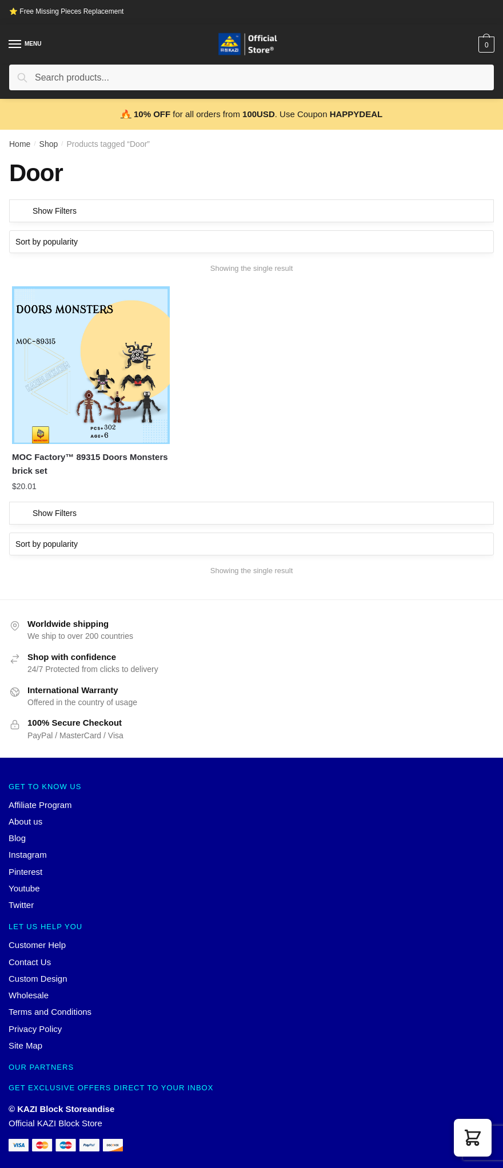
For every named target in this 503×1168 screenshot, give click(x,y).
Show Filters (55, 210)
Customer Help (37, 935)
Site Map (25, 1035)
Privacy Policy (35, 1018)
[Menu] (15, 44)
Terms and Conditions (50, 1002)
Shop (48, 144)
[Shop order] (251, 241)
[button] (473, 1138)
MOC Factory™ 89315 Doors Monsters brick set (69, 453)
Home (19, 144)
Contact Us (30, 952)
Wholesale (29, 985)
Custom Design (38, 968)
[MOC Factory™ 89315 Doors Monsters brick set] (85, 360)
